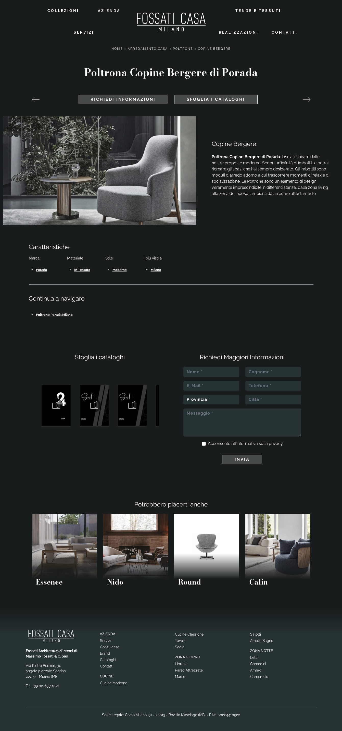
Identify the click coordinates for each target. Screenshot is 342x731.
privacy (276, 443)
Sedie (179, 647)
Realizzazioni (239, 32)
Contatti (285, 32)
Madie (180, 677)
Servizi (84, 32)
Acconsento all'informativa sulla (245, 443)
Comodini (258, 664)
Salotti (255, 634)
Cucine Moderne (113, 683)
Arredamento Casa (148, 49)
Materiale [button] (75, 258)
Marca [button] (34, 258)
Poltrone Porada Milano (54, 315)
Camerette (259, 677)
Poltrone (183, 49)
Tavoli (180, 641)
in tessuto (82, 270)
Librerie (181, 664)
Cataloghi (108, 660)
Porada (41, 270)
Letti (254, 657)
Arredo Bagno (261, 641)
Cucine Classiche (189, 634)
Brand (105, 653)
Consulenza (109, 647)
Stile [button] (109, 258)
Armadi (256, 670)
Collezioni (63, 11)
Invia (242, 459)
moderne (119, 270)
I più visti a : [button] (153, 258)
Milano (156, 270)
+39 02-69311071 (45, 686)
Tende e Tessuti (258, 11)
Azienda (109, 11)
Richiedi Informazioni (123, 99)
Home (117, 49)
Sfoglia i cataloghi (216, 99)
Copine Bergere (214, 49)
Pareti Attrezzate (189, 670)
